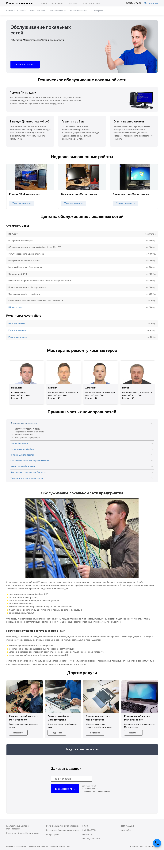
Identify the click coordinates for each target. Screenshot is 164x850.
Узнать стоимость (21, 203)
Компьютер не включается (23, 423)
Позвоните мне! (65, 789)
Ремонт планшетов (57, 11)
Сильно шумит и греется (22, 455)
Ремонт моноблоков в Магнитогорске (63, 830)
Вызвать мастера (25, 64)
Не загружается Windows (22, 449)
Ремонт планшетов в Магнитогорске (62, 826)
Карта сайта (125, 830)
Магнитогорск (151, 3)
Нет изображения (19, 443)
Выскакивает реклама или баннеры (28, 472)
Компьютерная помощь (19, 3)
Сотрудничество (91, 3)
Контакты (73, 3)
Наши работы (57, 3)
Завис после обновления (22, 466)
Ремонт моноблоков (78, 11)
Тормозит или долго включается (26, 478)
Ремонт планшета (17, 330)
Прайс (44, 3)
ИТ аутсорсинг (97, 11)
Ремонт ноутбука (16, 324)
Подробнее (18, 733)
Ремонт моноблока (17, 337)
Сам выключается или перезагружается (29, 460)
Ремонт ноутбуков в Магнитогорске (22, 833)
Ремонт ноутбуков (37, 11)
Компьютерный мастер (16, 11)
